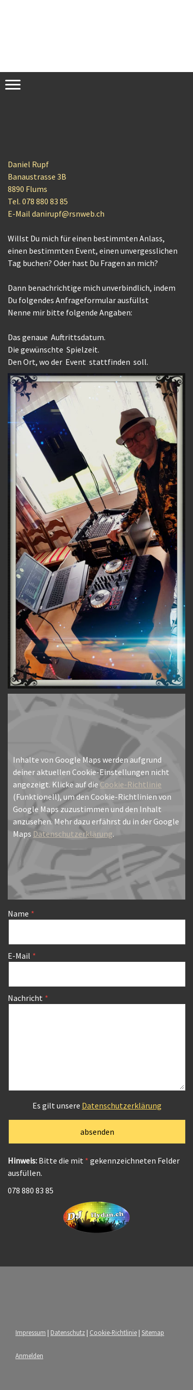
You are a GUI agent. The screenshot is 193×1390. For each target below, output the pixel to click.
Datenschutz (67, 1332)
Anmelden (29, 1355)
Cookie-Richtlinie (131, 784)
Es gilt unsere (97, 1105)
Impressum (30, 1332)
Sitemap (153, 1332)
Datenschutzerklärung (73, 834)
